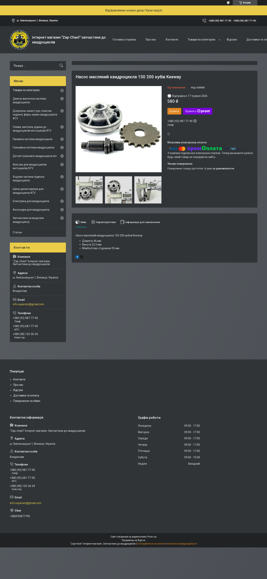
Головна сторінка (124, 39)
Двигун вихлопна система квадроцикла (29, 100)
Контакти (172, 39)
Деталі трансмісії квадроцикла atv (35, 156)
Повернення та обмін (26, 400)
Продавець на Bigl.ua (133, 540)
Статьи (17, 232)
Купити (174, 111)
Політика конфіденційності (182, 543)
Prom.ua (152, 536)
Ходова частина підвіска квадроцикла (28, 178)
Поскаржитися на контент (151, 543)
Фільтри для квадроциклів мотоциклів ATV (30, 166)
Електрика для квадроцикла (31, 201)
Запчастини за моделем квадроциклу (28, 219)
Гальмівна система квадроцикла (33, 147)
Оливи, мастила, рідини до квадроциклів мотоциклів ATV (32, 128)
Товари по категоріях (201, 39)
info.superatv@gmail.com (28, 304)
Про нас (151, 39)
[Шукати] (61, 65)
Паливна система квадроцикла (32, 139)
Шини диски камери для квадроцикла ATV (28, 190)
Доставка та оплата (26, 395)
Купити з (197, 111)
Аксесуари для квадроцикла (31, 209)
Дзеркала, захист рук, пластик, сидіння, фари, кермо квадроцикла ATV (35, 114)
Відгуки (232, 39)
